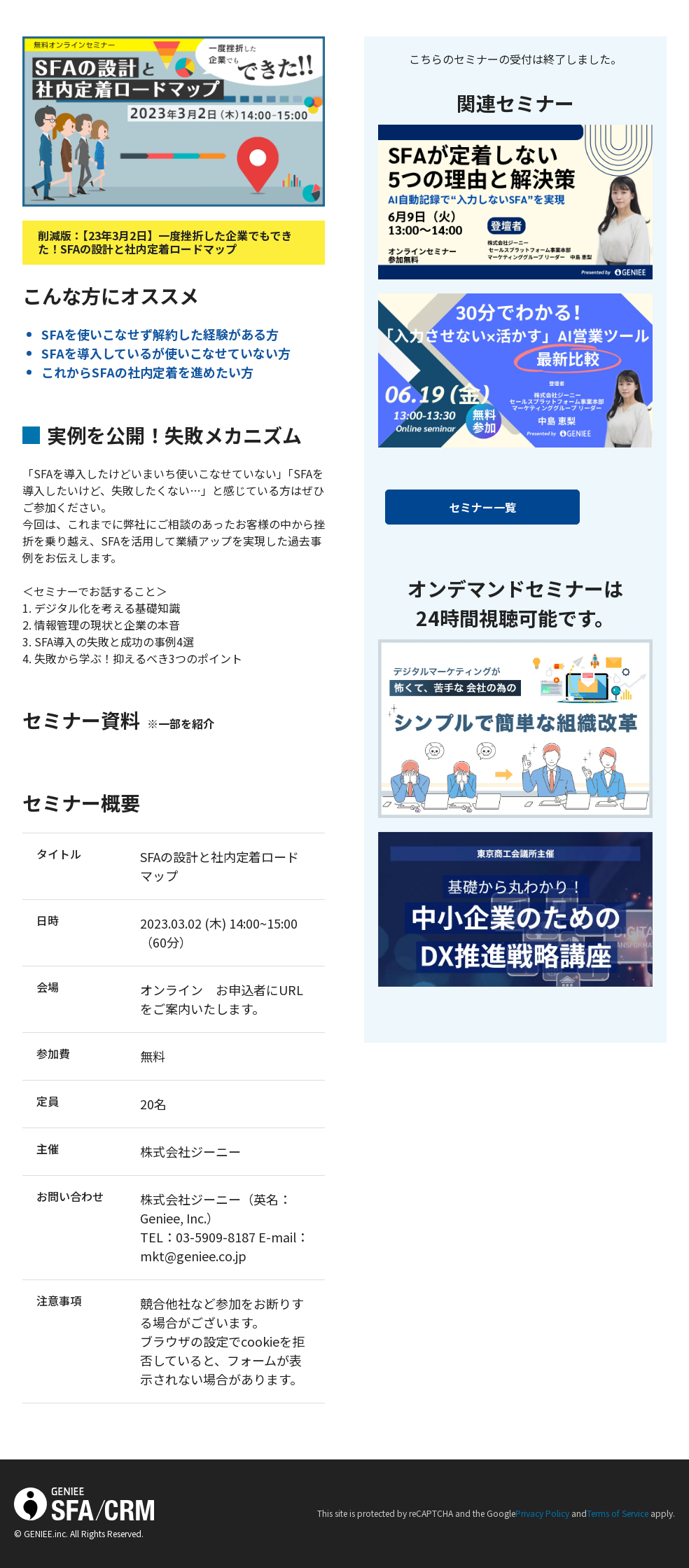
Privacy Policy (542, 1513)
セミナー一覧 (482, 507)
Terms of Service (617, 1513)
